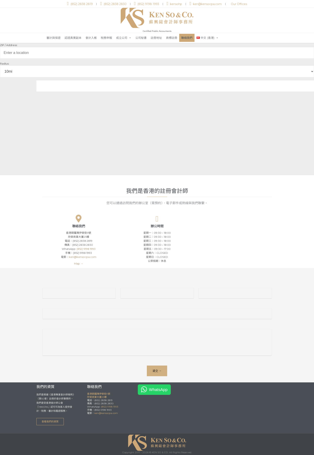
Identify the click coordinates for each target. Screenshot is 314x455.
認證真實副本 (73, 38)
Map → (78, 263)
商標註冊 (171, 38)
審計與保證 (53, 38)
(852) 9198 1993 (86, 248)
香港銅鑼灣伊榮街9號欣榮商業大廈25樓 (98, 395)
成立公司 (123, 38)
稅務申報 (106, 38)
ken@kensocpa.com (82, 256)
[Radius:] (157, 71)
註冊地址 (156, 38)
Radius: (4, 63)
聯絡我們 (187, 38)
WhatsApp (158, 389)
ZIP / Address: (9, 45)
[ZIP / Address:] (157, 53)
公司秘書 (141, 38)
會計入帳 (91, 38)
